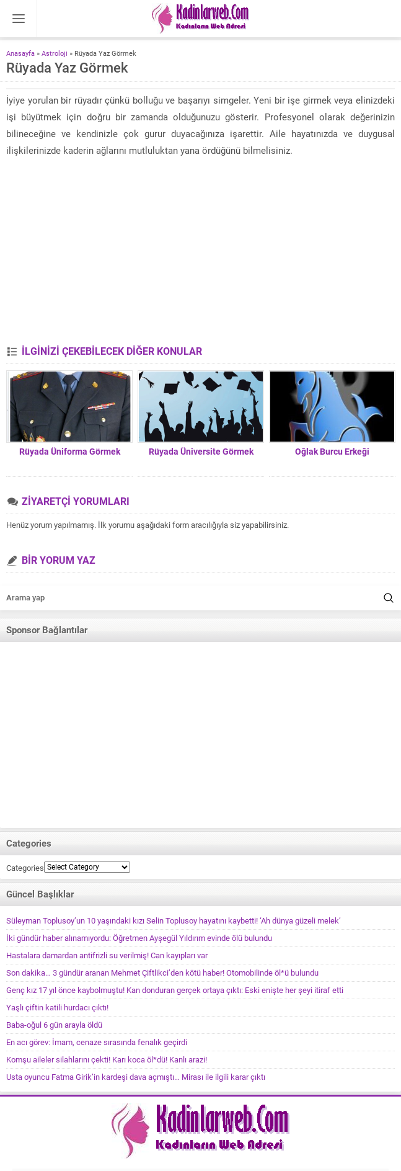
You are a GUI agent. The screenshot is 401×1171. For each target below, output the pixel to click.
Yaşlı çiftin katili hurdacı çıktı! (57, 1007)
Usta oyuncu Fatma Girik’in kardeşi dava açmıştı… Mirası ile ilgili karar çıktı (135, 1077)
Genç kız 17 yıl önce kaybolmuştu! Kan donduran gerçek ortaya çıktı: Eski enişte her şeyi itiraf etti (174, 990)
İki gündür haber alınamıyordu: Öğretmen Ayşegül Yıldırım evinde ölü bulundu (139, 938)
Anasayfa (20, 54)
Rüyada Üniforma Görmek (69, 451)
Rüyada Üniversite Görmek (201, 451)
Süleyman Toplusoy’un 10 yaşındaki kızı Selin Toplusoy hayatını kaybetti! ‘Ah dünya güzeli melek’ (173, 920)
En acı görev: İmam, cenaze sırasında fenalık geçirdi (96, 1042)
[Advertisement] (200, 252)
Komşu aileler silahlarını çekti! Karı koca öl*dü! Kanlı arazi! (106, 1059)
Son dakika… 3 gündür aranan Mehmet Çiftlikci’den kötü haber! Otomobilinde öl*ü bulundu (162, 972)
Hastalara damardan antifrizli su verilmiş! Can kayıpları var (107, 955)
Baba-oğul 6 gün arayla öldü (54, 1025)
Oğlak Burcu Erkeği (332, 451)
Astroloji (55, 54)
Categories (25, 868)
